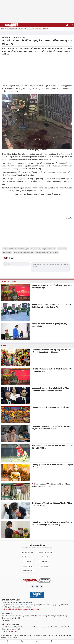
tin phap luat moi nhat (48, 249)
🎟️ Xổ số (45, 28)
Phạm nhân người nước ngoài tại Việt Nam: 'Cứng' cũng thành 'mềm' (51, 485)
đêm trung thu (7, 252)
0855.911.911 (12, 609)
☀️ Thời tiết (38, 28)
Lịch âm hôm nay (27, 552)
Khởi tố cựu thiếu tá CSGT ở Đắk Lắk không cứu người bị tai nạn (52, 286)
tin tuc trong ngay (23, 249)
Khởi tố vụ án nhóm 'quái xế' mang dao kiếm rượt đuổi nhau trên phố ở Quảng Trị (52, 306)
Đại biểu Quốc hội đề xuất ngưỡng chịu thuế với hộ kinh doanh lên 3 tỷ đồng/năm (51, 351)
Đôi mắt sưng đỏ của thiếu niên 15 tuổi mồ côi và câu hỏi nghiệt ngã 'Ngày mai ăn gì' (52, 523)
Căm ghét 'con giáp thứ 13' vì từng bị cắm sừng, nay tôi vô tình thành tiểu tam (51, 427)
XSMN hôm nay (44, 561)
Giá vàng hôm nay (27, 557)
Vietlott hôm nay (27, 570)
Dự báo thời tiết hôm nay (44, 552)
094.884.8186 (12, 631)
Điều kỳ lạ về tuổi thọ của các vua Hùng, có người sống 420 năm (52, 466)
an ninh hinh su (35, 249)
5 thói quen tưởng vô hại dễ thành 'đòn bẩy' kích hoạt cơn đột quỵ (52, 504)
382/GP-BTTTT (25, 605)
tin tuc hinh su (62, 249)
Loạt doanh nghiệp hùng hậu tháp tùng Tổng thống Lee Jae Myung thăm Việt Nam (50, 389)
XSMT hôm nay (44, 566)
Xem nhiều (13, 28)
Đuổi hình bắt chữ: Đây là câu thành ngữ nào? (51, 407)
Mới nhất (4, 28)
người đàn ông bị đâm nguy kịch (23, 252)
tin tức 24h (12, 249)
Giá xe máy (27, 561)
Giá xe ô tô (44, 557)
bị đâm (5, 249)
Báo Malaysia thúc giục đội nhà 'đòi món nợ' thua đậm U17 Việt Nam (52, 447)
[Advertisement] (37, 68)
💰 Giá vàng (22, 28)
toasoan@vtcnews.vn (31, 609)
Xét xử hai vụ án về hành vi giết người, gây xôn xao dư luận (51, 325)
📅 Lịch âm (30, 28)
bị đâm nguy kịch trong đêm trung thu (46, 252)
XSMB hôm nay (27, 566)
